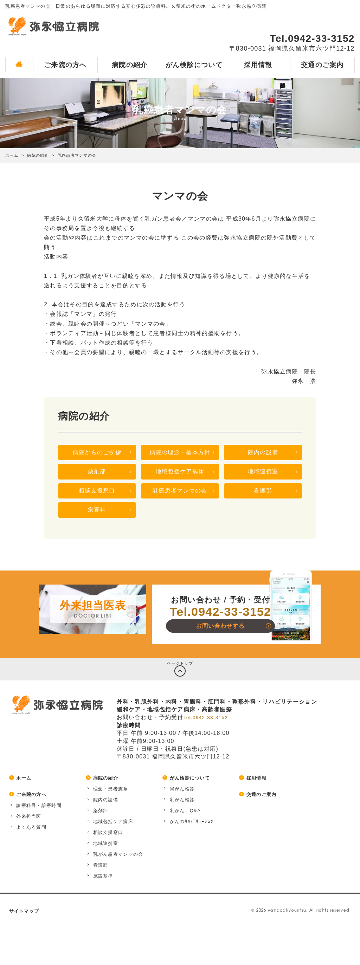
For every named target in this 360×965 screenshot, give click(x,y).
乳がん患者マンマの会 (120, 862)
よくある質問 (31, 832)
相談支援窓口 (97, 491)
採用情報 (258, 65)
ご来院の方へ (65, 65)
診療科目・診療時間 (41, 809)
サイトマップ (27, 920)
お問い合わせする (220, 628)
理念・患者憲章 (111, 792)
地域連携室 (263, 471)
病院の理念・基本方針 (180, 452)
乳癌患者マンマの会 (180, 491)
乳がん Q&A (185, 815)
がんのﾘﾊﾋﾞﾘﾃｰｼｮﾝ (192, 827)
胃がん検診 (182, 792)
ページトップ (180, 671)
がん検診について (193, 65)
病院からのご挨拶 (97, 452)
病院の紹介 (129, 65)
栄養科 (97, 510)
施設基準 (102, 885)
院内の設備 (263, 452)
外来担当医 (29, 821)
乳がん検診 (182, 804)
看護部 (263, 491)
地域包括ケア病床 (180, 471)
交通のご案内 (322, 65)
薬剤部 (97, 471)
